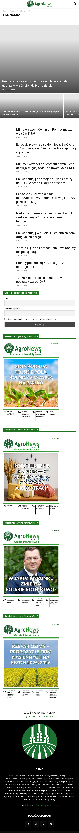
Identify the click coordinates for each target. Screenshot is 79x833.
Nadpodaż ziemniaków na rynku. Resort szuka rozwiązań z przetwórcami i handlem (44, 217)
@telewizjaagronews (39, 716)
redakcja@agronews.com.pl (46, 805)
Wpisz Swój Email (12, 308)
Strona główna (8, 11)
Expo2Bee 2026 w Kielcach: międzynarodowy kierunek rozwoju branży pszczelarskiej (45, 198)
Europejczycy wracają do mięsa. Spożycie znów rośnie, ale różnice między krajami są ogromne (46, 148)
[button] (4, 4)
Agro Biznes (21, 11)
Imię (6, 298)
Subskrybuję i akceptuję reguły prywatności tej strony (32, 319)
